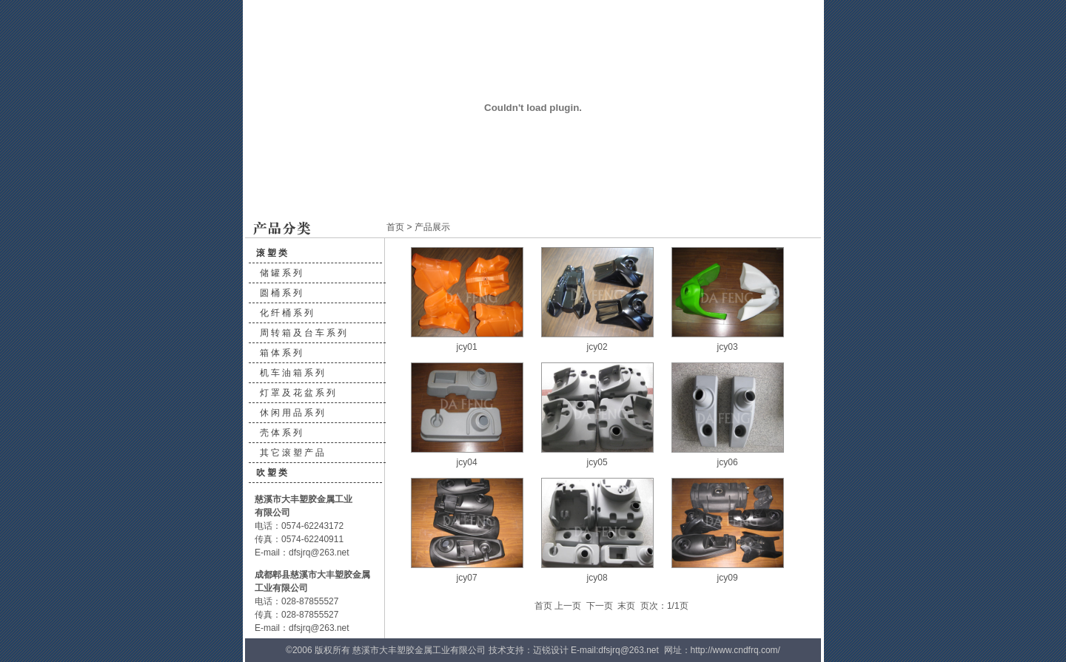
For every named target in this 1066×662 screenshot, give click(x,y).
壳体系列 (282, 433)
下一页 (599, 606)
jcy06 (727, 462)
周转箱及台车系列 (304, 333)
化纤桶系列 (287, 313)
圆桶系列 (282, 293)
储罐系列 (282, 273)
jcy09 (727, 578)
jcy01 (467, 347)
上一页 (567, 606)
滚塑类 (272, 253)
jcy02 (597, 347)
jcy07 (467, 578)
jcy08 (597, 578)
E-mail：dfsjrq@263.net (302, 552)
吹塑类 (272, 472)
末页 (626, 606)
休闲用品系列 (293, 413)
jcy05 (597, 462)
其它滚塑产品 (293, 452)
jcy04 (467, 462)
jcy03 (727, 347)
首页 (395, 227)
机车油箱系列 (293, 373)
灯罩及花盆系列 (299, 393)
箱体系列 (282, 353)
